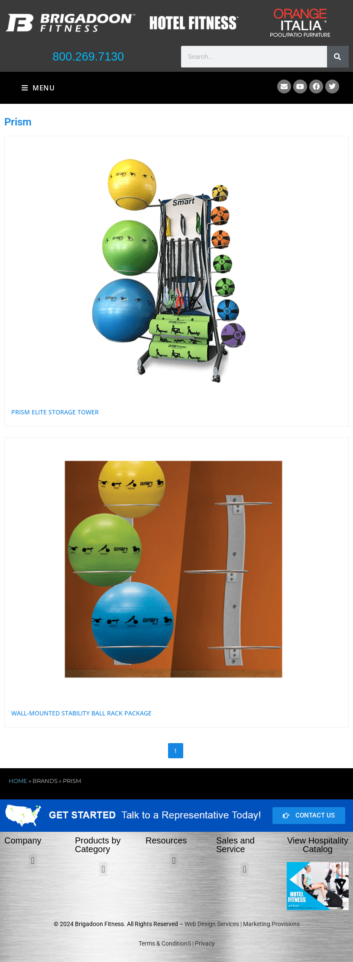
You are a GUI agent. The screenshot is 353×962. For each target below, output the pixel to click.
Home (18, 780)
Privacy (205, 943)
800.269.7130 (88, 56)
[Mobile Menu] (38, 88)
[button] (33, 860)
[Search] (338, 56)
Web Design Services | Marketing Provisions (242, 923)
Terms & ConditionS (165, 943)
